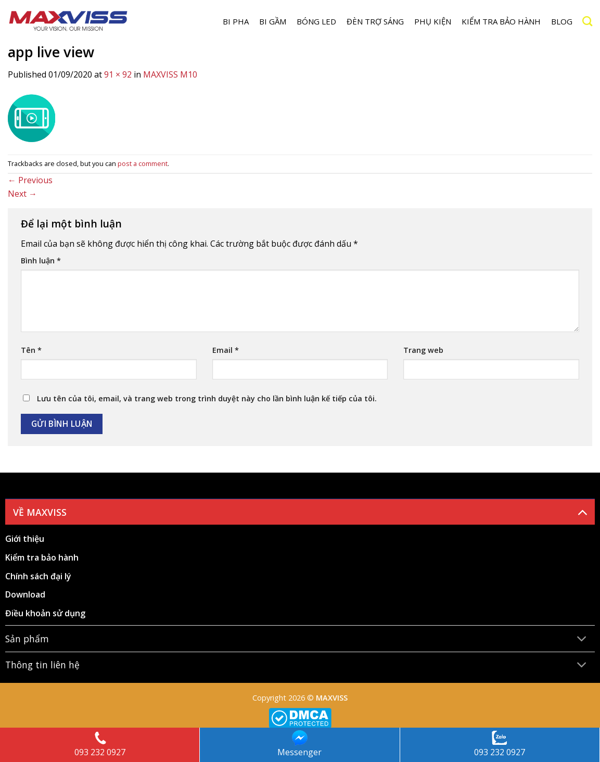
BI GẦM (272, 21)
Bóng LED (316, 21)
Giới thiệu (24, 538)
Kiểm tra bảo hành (501, 21)
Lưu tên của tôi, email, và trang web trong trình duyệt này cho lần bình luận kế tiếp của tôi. (207, 398)
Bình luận (41, 260)
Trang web (423, 350)
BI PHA (236, 21)
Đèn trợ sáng (375, 21)
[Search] (587, 21)
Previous (30, 180)
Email (225, 350)
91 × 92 (118, 74)
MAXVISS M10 (170, 74)
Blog (561, 21)
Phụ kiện (432, 21)
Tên (31, 350)
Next (22, 193)
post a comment (143, 163)
